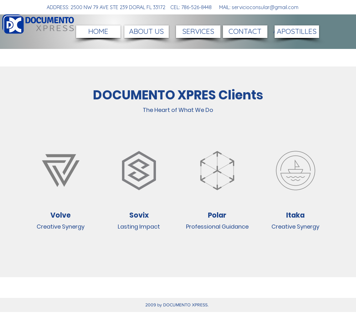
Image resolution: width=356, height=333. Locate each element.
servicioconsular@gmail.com (265, 7)
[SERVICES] (198, 31)
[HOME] (98, 31)
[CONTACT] (245, 31)
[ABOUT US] (146, 31)
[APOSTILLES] (297, 31)
